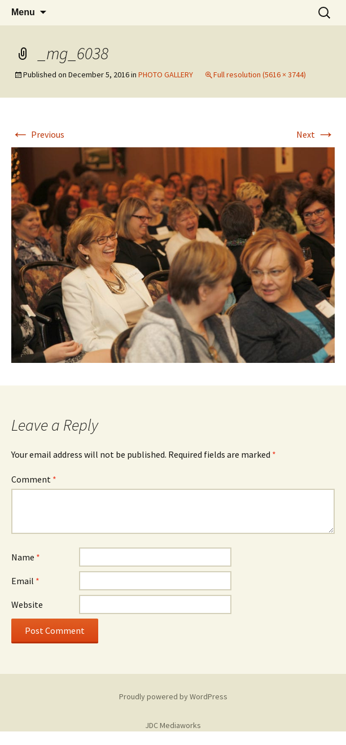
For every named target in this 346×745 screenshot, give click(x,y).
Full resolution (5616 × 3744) (259, 74)
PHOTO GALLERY (165, 74)
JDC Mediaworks (173, 725)
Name (25, 557)
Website (27, 604)
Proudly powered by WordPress (173, 696)
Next (315, 134)
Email (25, 580)
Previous (37, 134)
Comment (33, 479)
